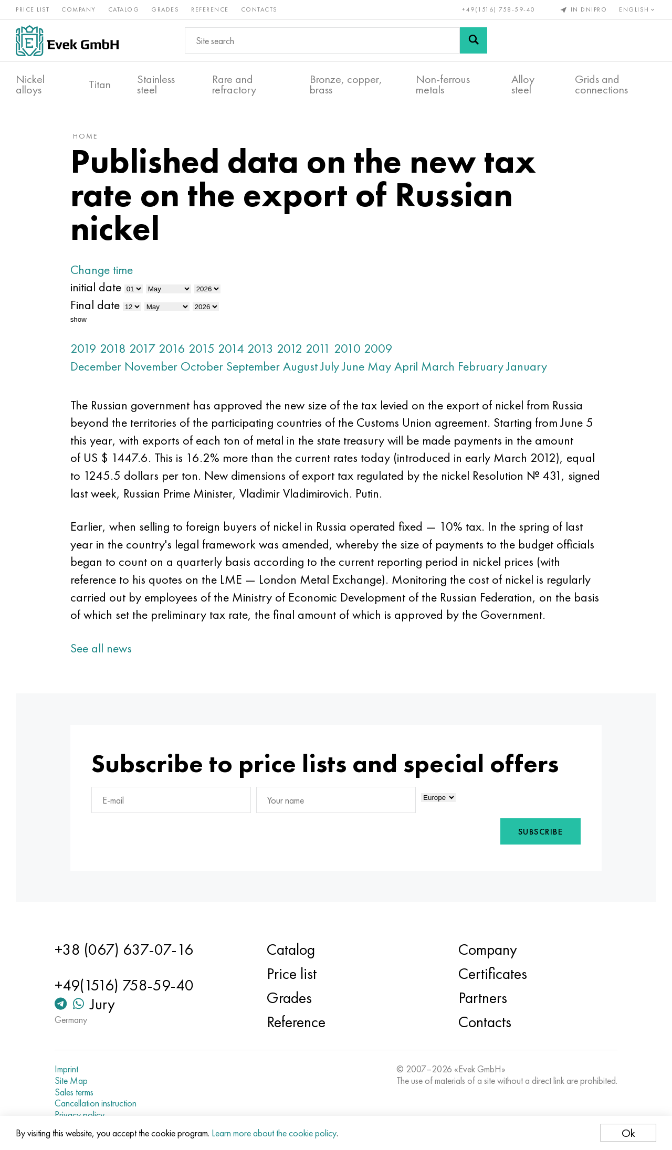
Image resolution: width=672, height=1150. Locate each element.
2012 (289, 348)
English (637, 9)
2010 (347, 348)
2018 (113, 348)
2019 (83, 348)
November (150, 366)
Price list (32, 9)
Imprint (66, 1069)
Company (78, 9)
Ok (628, 1133)
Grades (165, 9)
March (438, 366)
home (85, 136)
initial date (95, 287)
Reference (210, 9)
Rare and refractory (234, 84)
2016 (172, 348)
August (300, 366)
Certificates (492, 973)
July (330, 366)
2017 (142, 348)
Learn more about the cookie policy (274, 1133)
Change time (101, 269)
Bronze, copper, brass (346, 84)
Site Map (71, 1080)
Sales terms (74, 1092)
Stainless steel (156, 84)
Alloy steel (522, 84)
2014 (231, 348)
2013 (260, 348)
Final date (95, 305)
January (527, 366)
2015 (201, 348)
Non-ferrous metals (443, 84)
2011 (318, 348)
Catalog (124, 9)
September (253, 366)
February (480, 366)
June (353, 366)
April (406, 366)
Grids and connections (601, 84)
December (95, 366)
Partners (482, 997)
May (379, 366)
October (202, 366)
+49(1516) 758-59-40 (499, 9)
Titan (100, 84)
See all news (101, 648)
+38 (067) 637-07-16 (124, 949)
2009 (378, 348)
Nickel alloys (30, 84)
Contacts (259, 9)
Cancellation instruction (95, 1103)
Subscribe (540, 831)
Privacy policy (79, 1115)
